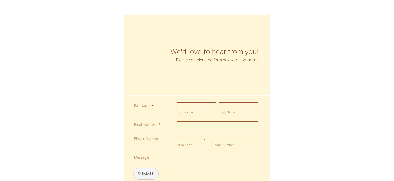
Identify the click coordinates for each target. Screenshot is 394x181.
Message (141, 157)
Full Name (144, 105)
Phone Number (146, 138)
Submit (146, 173)
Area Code (184, 145)
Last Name (227, 112)
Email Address (147, 124)
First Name (185, 112)
